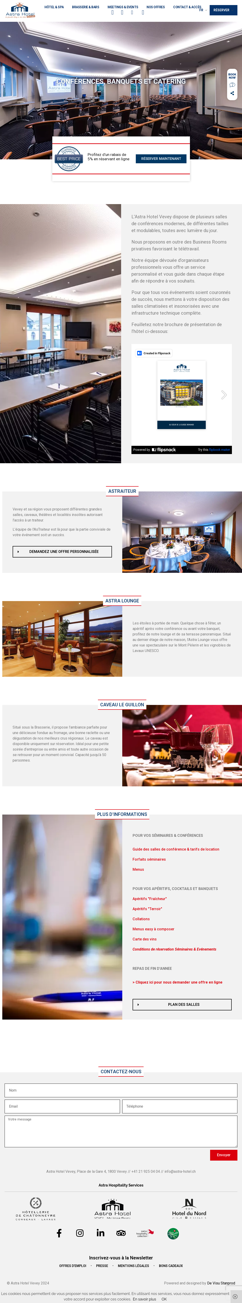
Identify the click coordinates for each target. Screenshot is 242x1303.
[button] (62, 551)
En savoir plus (144, 1299)
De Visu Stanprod (221, 1283)
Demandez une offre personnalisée (64, 551)
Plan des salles (184, 1004)
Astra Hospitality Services (121, 1185)
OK (164, 1299)
